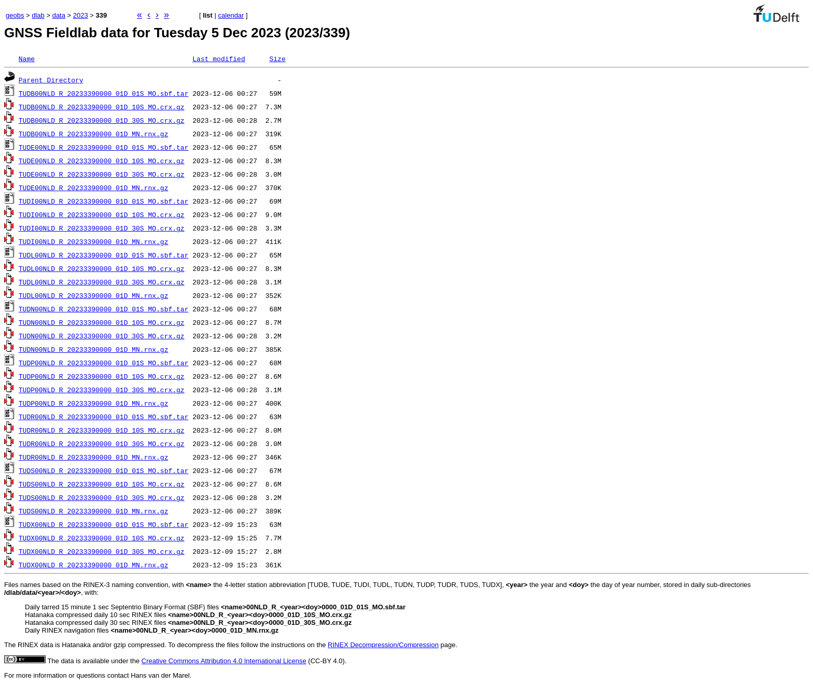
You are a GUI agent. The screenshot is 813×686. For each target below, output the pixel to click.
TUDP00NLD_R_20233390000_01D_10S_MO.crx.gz (102, 376)
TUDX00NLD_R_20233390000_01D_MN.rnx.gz (94, 564)
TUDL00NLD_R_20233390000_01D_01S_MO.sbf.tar (104, 255)
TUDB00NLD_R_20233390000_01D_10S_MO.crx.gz (102, 106)
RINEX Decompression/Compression (383, 645)
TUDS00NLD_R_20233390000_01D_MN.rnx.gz (94, 511)
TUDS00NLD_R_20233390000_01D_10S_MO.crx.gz (102, 484)
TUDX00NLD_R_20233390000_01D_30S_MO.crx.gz (102, 551)
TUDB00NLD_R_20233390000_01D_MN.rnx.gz (94, 133)
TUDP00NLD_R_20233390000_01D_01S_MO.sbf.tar (104, 362)
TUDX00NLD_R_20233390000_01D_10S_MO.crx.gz (102, 537)
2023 (80, 15)
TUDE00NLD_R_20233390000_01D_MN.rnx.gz (94, 187)
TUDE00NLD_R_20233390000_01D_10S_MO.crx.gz (102, 160)
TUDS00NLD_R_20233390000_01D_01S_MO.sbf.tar (104, 470)
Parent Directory (51, 79)
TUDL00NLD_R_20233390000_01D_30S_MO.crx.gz (102, 282)
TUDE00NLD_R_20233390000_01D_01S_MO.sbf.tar (104, 147)
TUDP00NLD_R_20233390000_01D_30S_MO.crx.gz (102, 389)
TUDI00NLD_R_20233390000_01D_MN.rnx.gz (94, 241)
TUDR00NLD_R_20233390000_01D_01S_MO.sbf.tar (104, 416)
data (58, 15)
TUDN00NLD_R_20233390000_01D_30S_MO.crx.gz (102, 335)
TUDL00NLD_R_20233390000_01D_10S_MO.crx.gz (102, 268)
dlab (38, 15)
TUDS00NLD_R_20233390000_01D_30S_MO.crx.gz (102, 497)
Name (27, 58)
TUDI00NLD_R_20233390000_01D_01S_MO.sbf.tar (104, 201)
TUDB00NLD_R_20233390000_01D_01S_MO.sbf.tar (104, 93)
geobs (15, 15)
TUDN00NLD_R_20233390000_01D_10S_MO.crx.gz (102, 322)
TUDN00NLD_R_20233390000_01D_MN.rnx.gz (94, 349)
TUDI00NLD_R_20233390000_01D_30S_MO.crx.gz (102, 228)
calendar (231, 15)
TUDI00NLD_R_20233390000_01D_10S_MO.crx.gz (102, 214)
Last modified (218, 58)
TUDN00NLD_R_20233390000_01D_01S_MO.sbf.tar (104, 308)
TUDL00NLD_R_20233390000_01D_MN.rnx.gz (94, 295)
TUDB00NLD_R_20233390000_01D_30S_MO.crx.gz (102, 120)
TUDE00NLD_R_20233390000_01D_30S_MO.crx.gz (102, 174)
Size (277, 58)
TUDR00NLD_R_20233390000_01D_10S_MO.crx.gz (102, 430)
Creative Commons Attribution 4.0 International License (224, 661)
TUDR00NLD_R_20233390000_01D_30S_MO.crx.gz (102, 443)
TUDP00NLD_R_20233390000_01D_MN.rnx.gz (94, 403)
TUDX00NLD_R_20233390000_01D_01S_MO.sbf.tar (104, 524)
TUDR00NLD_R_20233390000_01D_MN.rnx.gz (94, 457)
